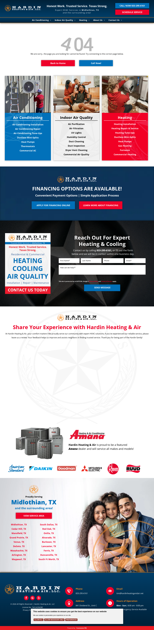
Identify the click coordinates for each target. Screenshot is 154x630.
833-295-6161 (82, 593)
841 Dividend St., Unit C (86, 605)
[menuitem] (41, 20)
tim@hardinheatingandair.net (129, 593)
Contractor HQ (81, 628)
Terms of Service (106, 281)
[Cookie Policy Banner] (77, 616)
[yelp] (38, 598)
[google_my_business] (32, 598)
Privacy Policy (93, 281)
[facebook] (26, 598)
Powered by (71, 628)
